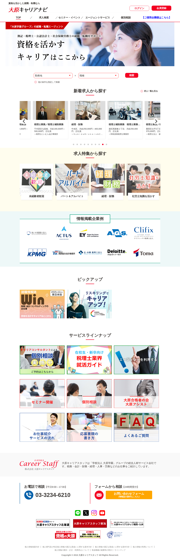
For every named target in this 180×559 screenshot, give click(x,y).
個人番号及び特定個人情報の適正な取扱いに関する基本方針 (67, 547)
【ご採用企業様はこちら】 (156, 17)
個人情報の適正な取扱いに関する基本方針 (112, 547)
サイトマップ (119, 550)
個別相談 (126, 17)
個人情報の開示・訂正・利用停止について (72, 550)
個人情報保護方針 (32, 547)
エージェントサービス (97, 17)
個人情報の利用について (143, 547)
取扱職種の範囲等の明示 (102, 550)
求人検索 (44, 17)
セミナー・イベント (69, 17)
